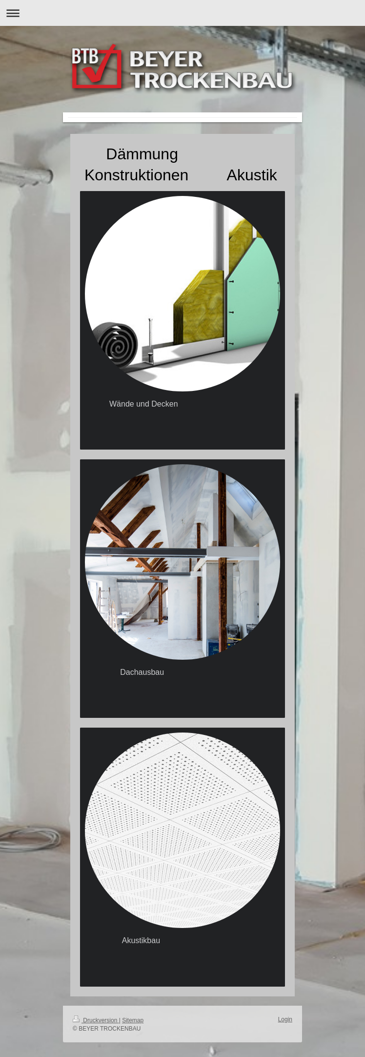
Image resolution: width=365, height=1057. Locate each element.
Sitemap (132, 1020)
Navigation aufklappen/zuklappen (182, 12)
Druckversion (96, 1020)
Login (285, 1019)
